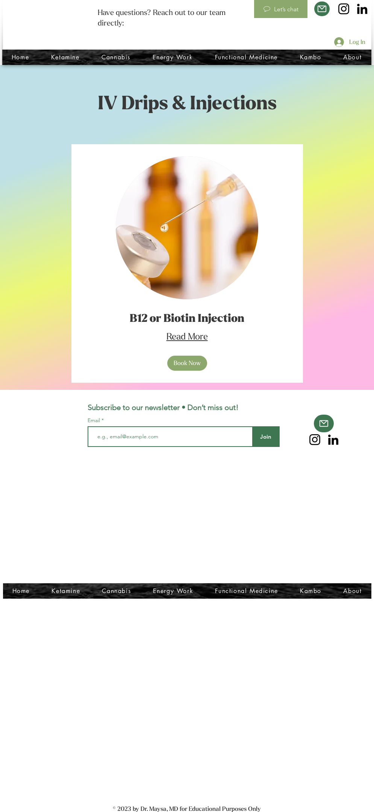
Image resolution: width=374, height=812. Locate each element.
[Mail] (322, 9)
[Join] (266, 436)
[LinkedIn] (362, 9)
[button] (187, 363)
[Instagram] (343, 9)
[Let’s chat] (280, 9)
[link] (187, 318)
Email (94, 420)
